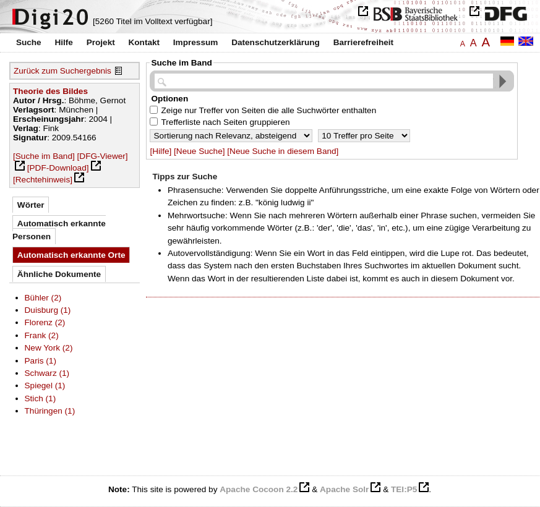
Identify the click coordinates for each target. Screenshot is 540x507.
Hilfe (63, 42)
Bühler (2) (43, 297)
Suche (28, 42)
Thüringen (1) (50, 410)
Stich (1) (40, 398)
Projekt (101, 42)
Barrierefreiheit (363, 42)
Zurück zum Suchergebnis (62, 70)
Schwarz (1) (47, 373)
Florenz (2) (45, 322)
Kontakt (144, 42)
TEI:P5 (404, 489)
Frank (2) (42, 335)
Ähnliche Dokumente (59, 274)
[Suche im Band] (44, 156)
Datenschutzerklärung (275, 42)
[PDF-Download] (58, 168)
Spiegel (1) (45, 385)
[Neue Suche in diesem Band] (282, 151)
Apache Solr (344, 489)
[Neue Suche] (199, 151)
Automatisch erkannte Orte (71, 255)
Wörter (31, 205)
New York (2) (49, 347)
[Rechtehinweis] (42, 179)
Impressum (195, 42)
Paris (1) (40, 360)
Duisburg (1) (48, 310)
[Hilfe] (160, 151)
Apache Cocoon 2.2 (259, 489)
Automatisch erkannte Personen (59, 230)
